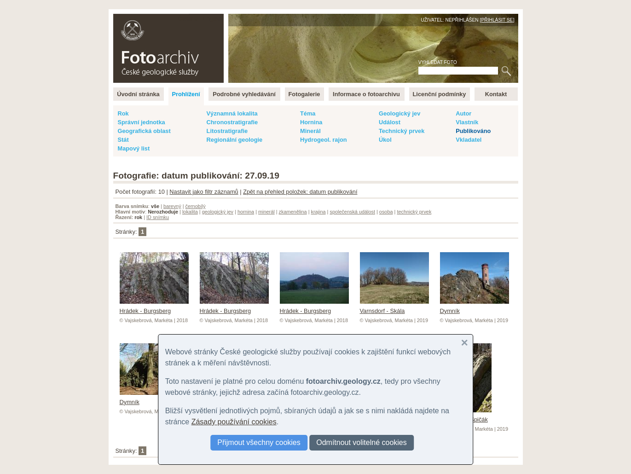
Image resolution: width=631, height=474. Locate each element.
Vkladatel (468, 139)
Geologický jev (399, 113)
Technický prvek (401, 130)
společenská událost (352, 211)
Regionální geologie (235, 139)
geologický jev (217, 211)
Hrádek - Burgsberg (154, 307)
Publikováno (473, 130)
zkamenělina (293, 211)
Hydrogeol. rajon (323, 139)
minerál (266, 211)
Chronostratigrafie (232, 122)
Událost (389, 122)
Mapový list (134, 148)
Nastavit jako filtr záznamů (203, 191)
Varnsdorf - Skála (394, 307)
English (212, 18)
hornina (245, 211)
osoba (386, 211)
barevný (172, 206)
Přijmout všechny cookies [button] (259, 442)
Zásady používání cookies (234, 422)
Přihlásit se (497, 20)
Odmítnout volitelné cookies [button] (361, 442)
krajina (318, 211)
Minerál (310, 130)
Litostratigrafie (227, 130)
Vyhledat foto (437, 62)
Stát (123, 139)
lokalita (190, 211)
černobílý (195, 206)
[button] (464, 343)
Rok (123, 113)
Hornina (311, 122)
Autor (463, 113)
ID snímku (157, 217)
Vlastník (467, 122)
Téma (307, 113)
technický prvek (414, 211)
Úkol (385, 139)
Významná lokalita (232, 113)
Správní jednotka (141, 122)
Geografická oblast (144, 130)
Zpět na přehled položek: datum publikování (300, 191)
